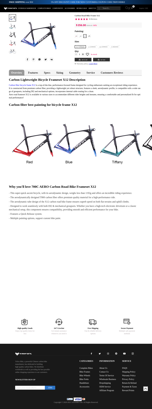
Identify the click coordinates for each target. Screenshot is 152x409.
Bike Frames (85, 372)
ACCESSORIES (70, 8)
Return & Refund (129, 383)
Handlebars (84, 383)
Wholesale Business (107, 379)
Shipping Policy (128, 372)
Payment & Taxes (129, 387)
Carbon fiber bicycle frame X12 (22, 85)
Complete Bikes (86, 368)
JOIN (50, 388)
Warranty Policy (129, 375)
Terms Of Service (106, 375)
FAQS (124, 368)
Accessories (85, 387)
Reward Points (128, 390)
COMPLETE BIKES (44, 8)
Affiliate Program (106, 390)
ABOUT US (92, 8)
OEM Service (105, 387)
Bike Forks (84, 379)
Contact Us (104, 372)
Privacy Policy (128, 379)
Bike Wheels (85, 375)
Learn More (93, 64)
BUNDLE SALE (82, 8)
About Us (103, 368)
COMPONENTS (57, 8)
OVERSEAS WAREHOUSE (27, 8)
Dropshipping (105, 383)
